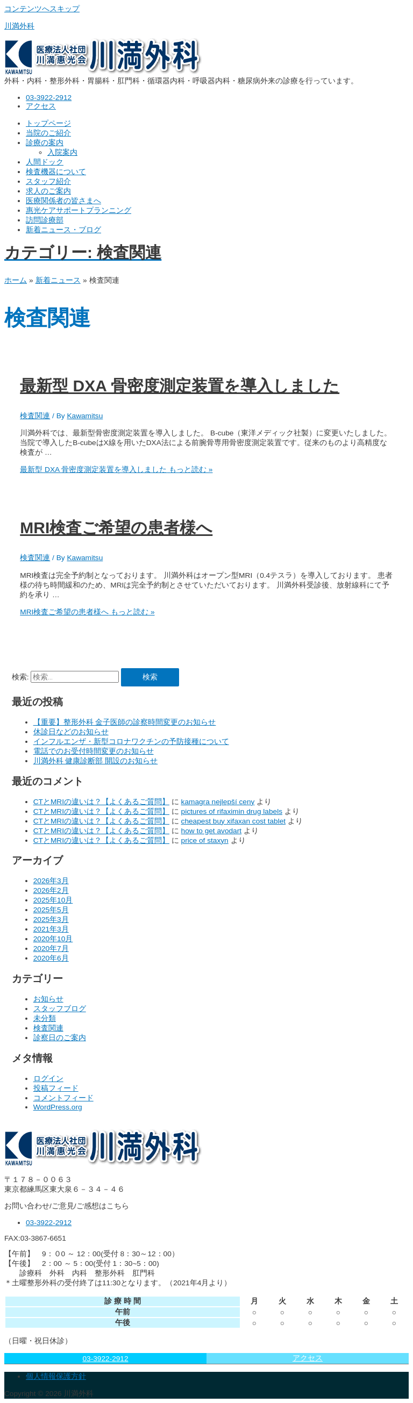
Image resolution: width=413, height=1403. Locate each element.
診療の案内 (44, 143)
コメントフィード (63, 1098)
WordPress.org (57, 1107)
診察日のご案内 (59, 1038)
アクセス (308, 1358)
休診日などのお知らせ (71, 732)
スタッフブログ (59, 1009)
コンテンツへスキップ (42, 9)
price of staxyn (205, 840)
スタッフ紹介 (48, 181)
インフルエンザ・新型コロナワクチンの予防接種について (131, 742)
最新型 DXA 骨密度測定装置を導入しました (179, 386)
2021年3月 (51, 929)
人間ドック (44, 162)
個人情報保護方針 (56, 1376)
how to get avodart (211, 831)
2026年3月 (51, 881)
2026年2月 (51, 890)
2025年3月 (51, 919)
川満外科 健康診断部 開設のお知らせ (95, 761)
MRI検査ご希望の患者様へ (116, 527)
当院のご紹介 (48, 133)
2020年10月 (53, 939)
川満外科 (19, 26)
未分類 (44, 1018)
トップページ (48, 123)
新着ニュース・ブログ (63, 230)
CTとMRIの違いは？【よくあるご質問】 (101, 802)
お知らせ (48, 999)
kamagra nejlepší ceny (218, 802)
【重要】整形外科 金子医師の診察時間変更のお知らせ (124, 722)
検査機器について (56, 172)
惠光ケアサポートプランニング (78, 210)
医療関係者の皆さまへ (63, 201)
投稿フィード (56, 1088)
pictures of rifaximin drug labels (231, 811)
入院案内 (62, 152)
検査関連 (35, 416)
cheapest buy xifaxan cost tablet (233, 821)
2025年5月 (51, 910)
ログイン (48, 1079)
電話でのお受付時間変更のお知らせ (93, 751)
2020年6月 (51, 958)
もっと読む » (116, 470)
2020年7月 (51, 948)
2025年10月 (53, 900)
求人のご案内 (48, 191)
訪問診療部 (44, 220)
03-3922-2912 (105, 1359)
